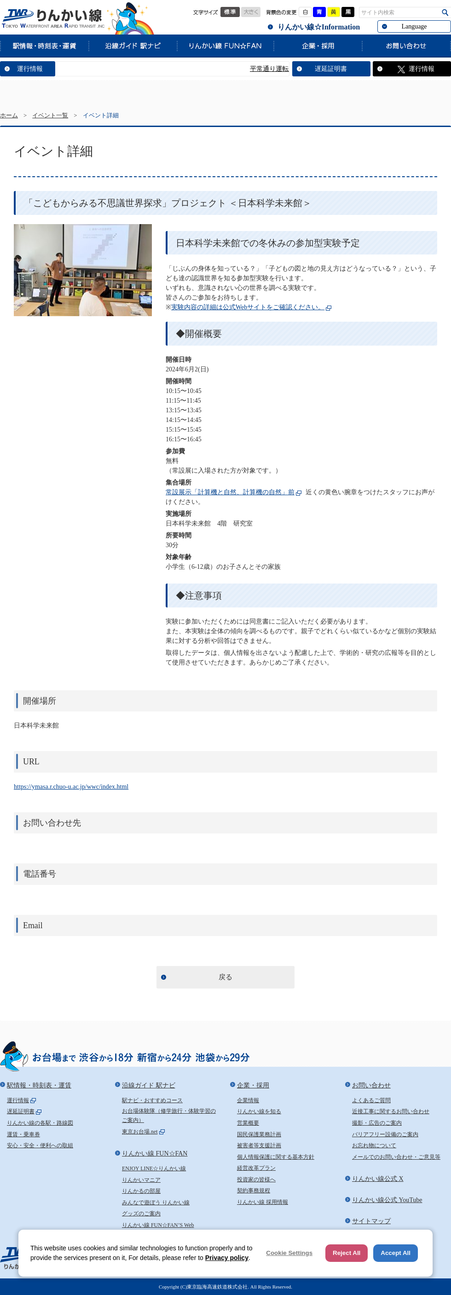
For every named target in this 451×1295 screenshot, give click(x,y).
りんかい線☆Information (319, 27)
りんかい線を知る (259, 1111)
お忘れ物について (374, 1145)
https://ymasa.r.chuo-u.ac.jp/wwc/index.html (71, 786)
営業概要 (248, 1123)
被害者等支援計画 (259, 1145)
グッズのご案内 (141, 1213)
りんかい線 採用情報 (262, 1202)
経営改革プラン (256, 1168)
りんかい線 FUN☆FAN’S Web (158, 1225)
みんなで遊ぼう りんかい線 (156, 1202)
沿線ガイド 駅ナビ (132, 46)
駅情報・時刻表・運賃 (44, 46)
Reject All (346, 1252)
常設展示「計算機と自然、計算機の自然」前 (230, 492)
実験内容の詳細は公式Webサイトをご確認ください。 (247, 307)
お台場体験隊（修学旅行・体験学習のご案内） (169, 1115)
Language (414, 26)
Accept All (396, 1252)
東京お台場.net (140, 1131)
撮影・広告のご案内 (377, 1123)
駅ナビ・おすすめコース (152, 1100)
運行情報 (30, 68)
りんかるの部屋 (141, 1191)
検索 (445, 12)
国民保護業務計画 (259, 1134)
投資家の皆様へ (256, 1179)
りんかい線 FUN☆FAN (225, 46)
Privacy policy (227, 1257)
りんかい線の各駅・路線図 (40, 1123)
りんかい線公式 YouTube (387, 1200)
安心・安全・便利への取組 (40, 1145)
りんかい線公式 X (378, 1178)
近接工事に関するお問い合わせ (390, 1111)
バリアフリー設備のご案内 (385, 1134)
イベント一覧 (50, 115)
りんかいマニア (141, 1180)
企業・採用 (317, 46)
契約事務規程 (253, 1190)
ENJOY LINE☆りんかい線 (154, 1168)
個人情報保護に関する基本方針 (275, 1157)
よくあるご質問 (371, 1100)
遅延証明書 (331, 68)
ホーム (9, 115)
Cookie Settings (289, 1252)
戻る (225, 977)
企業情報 (248, 1100)
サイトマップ (371, 1221)
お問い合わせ (406, 46)
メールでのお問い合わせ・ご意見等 (396, 1157)
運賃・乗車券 (23, 1134)
